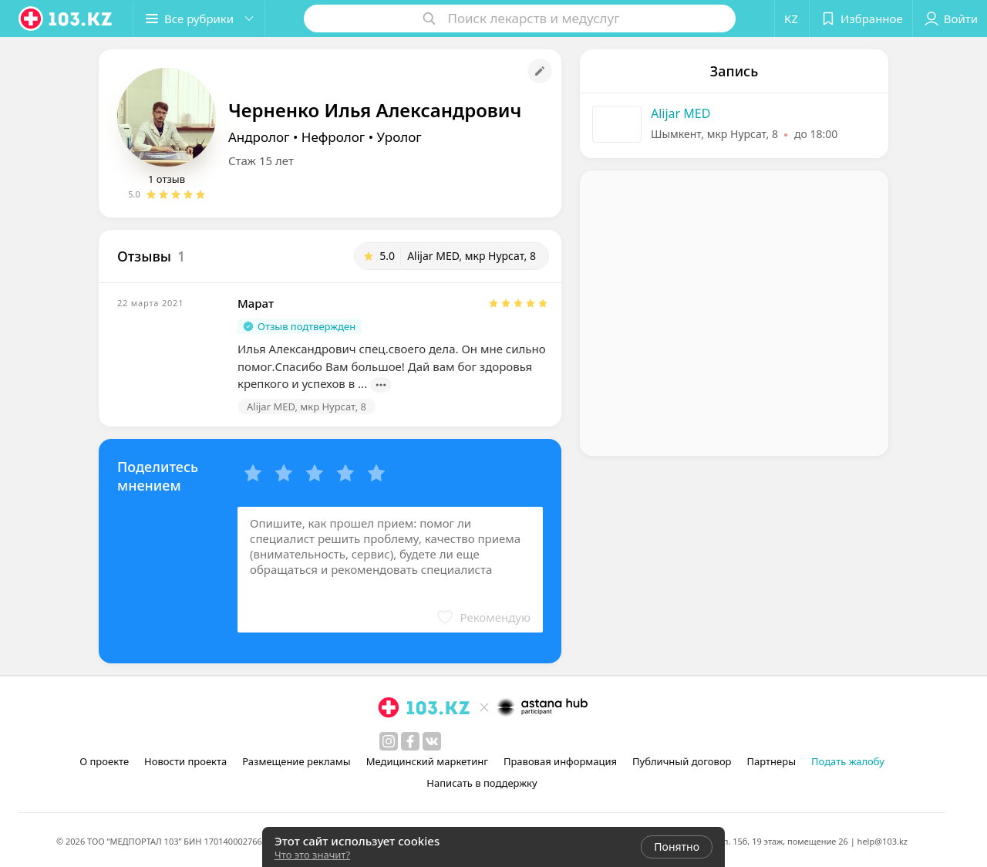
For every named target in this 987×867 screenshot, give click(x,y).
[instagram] (388, 741)
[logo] (66, 18)
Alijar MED (680, 113)
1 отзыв (166, 179)
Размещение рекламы (296, 761)
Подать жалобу (847, 761)
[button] (199, 18)
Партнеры (772, 761)
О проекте (104, 761)
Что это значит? (312, 855)
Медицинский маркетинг (427, 761)
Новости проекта (185, 761)
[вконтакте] (432, 741)
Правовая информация (560, 761)
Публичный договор (681, 761)
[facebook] (410, 741)
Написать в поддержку (481, 783)
